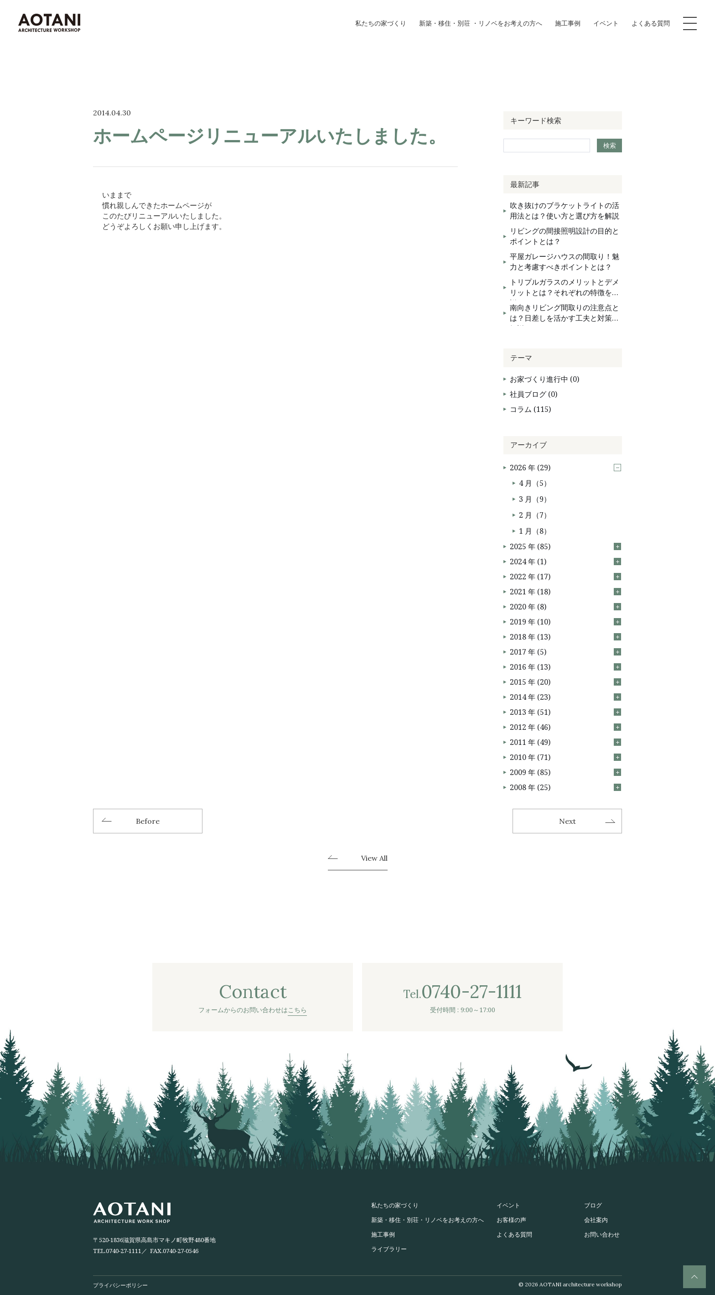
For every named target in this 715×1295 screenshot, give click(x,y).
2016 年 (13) (565, 667)
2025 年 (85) (565, 546)
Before (148, 821)
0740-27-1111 (123, 1251)
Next (567, 821)
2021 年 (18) (565, 592)
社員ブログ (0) (533, 394)
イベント (606, 23)
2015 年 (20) (565, 682)
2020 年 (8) (565, 607)
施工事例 (567, 23)
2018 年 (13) (565, 637)
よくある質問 (651, 23)
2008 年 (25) (565, 787)
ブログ (593, 1205)
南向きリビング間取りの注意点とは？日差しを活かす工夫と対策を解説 (564, 314)
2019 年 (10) (565, 622)
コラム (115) (530, 409)
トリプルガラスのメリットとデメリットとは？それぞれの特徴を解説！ (564, 288)
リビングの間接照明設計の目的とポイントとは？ (564, 236)
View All (374, 858)
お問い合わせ (602, 1234)
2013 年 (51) (565, 712)
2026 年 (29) (565, 468)
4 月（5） (535, 483)
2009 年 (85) (565, 772)
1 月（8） (535, 531)
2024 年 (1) (565, 561)
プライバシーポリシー (120, 1285)
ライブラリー (389, 1249)
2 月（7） (535, 515)
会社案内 (596, 1220)
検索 (609, 145)
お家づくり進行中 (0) (544, 379)
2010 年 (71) (565, 757)
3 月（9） (535, 499)
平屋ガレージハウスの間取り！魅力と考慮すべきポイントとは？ (564, 261)
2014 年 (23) (565, 697)
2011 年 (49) (565, 742)
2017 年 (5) (565, 652)
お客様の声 (511, 1220)
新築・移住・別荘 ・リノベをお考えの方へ (480, 23)
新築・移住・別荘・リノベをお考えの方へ (427, 1220)
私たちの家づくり (380, 23)
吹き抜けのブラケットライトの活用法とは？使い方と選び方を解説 (564, 210)
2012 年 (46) (565, 727)
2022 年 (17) (565, 577)
